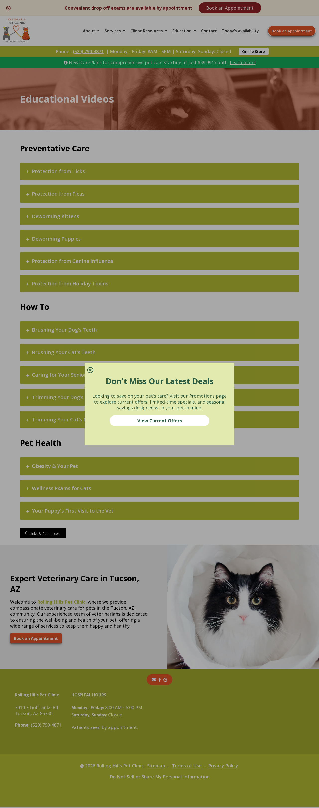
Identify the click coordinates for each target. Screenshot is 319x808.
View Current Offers (159, 421)
